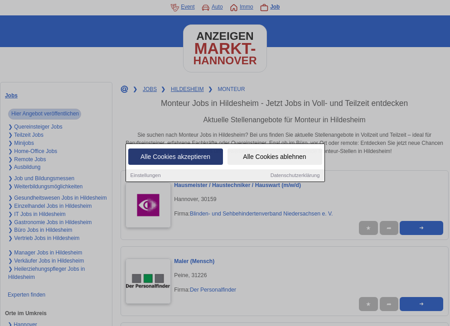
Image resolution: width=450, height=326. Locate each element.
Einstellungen (146, 175)
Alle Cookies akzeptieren (175, 157)
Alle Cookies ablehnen (274, 157)
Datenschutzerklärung (295, 175)
